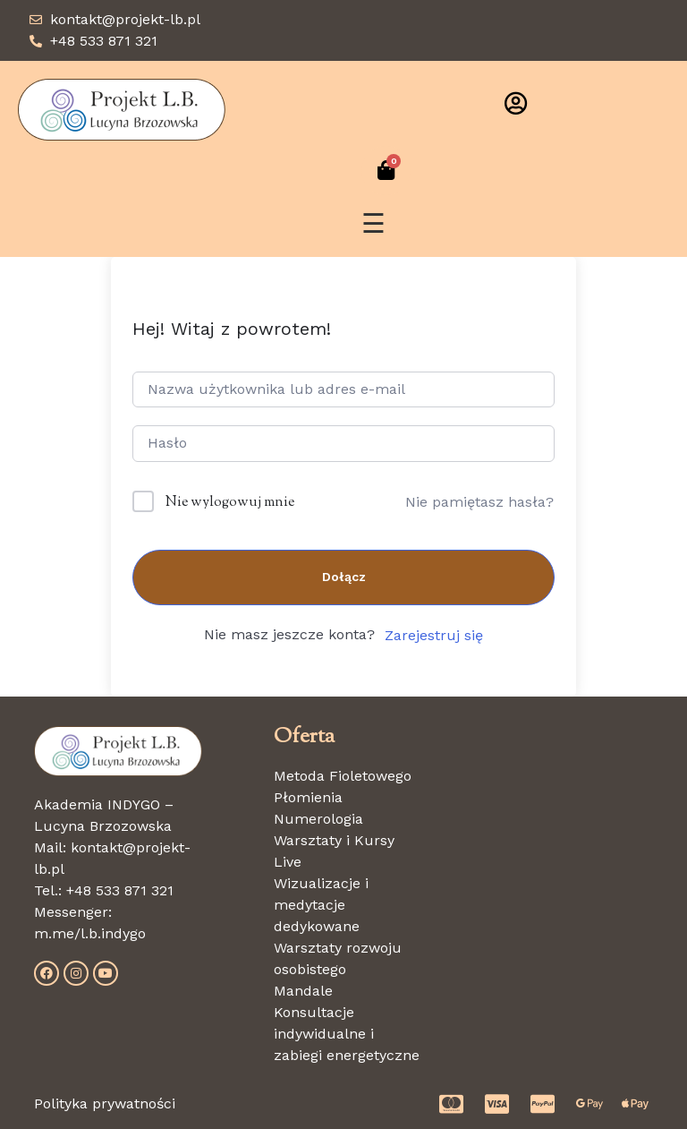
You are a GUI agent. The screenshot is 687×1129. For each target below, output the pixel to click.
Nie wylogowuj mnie (229, 502)
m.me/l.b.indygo (90, 933)
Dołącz (344, 576)
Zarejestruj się (434, 635)
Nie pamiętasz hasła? (479, 501)
